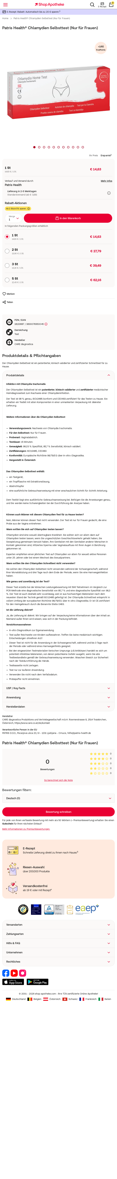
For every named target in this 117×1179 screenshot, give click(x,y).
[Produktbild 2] (39, 147)
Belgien (34, 1166)
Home (5, 18)
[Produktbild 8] (68, 147)
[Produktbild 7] (63, 147)
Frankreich (88, 1166)
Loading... (58, 811)
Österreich (52, 1166)
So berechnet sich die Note (58, 780)
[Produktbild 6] (58, 147)
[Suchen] (92, 4)
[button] (58, 375)
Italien (104, 1166)
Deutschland (15, 1166)
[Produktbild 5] (54, 147)
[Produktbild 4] (49, 147)
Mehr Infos (106, 181)
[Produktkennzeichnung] (46, 324)
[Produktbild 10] (78, 147)
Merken (8, 294)
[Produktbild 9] (73, 147)
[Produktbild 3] (44, 147)
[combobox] (13, 218)
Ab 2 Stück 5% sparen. (18, 208)
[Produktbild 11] (83, 147)
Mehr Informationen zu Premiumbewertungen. (26, 829)
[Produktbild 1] (34, 147)
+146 (100, 48)
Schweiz (69, 1166)
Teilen (7, 302)
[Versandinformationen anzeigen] (109, 193)
